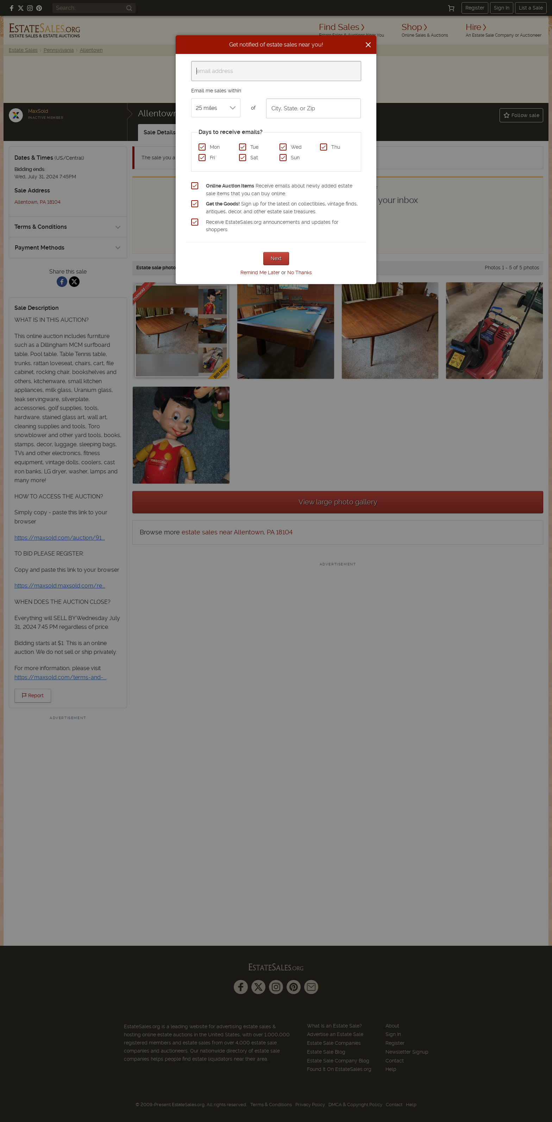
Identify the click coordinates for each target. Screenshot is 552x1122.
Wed (296, 147)
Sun (295, 157)
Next (276, 258)
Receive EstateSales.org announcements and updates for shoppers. (272, 226)
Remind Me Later (260, 272)
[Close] (368, 45)
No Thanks (299, 272)
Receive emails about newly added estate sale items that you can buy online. (279, 189)
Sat (254, 157)
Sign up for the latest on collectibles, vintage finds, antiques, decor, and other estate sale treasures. (282, 207)
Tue (254, 147)
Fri (212, 157)
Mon (215, 147)
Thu (335, 147)
